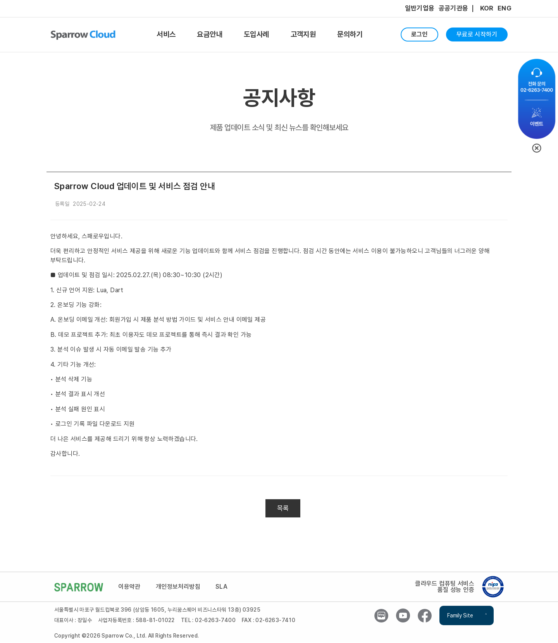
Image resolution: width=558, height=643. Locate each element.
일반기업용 (420, 8)
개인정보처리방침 (178, 587)
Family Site (460, 616)
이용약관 (130, 587)
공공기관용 (453, 8)
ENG (505, 8)
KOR (487, 8)
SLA (223, 587)
